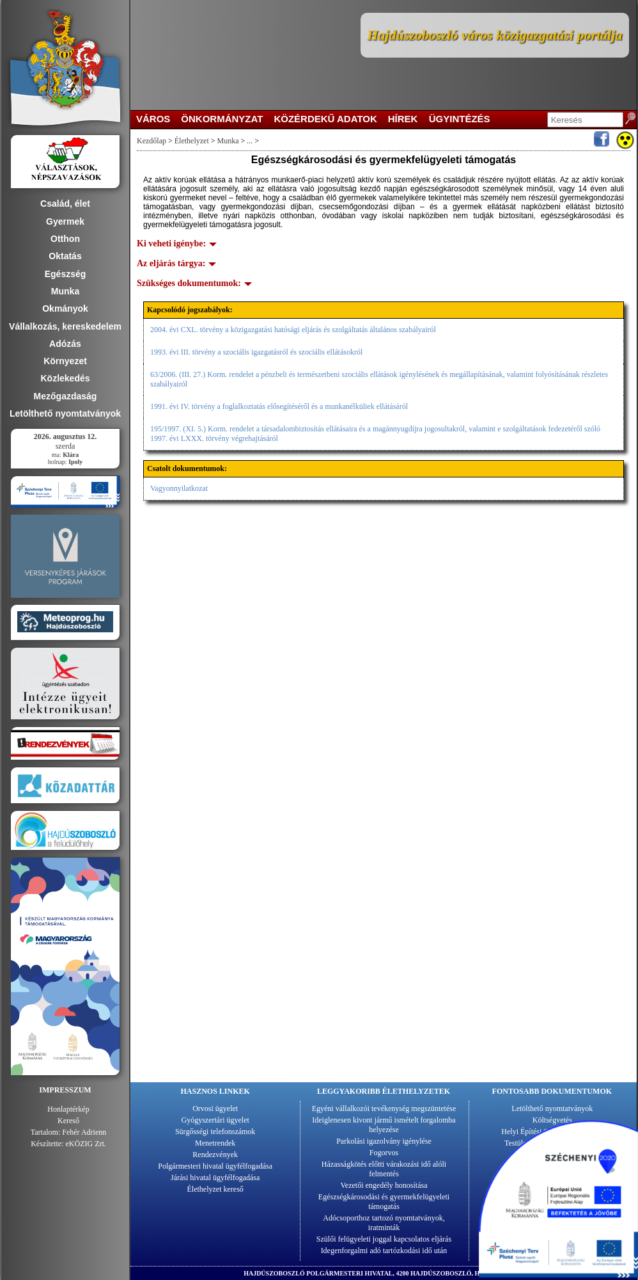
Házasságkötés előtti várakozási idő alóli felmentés (384, 1169)
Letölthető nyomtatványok (552, 1108)
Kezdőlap (151, 140)
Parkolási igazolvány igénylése (384, 1141)
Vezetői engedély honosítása (384, 1185)
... (250, 140)
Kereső (68, 1120)
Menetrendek (215, 1143)
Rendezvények (215, 1154)
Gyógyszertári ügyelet (215, 1120)
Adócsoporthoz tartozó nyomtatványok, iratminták (383, 1222)
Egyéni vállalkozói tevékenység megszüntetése (384, 1108)
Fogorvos (384, 1152)
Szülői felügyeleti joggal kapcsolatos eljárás (383, 1239)
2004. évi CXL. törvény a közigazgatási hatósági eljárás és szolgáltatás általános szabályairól (293, 329)
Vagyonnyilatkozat (179, 488)
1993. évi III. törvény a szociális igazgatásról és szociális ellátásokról (256, 352)
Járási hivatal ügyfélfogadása (215, 1177)
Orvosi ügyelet (215, 1108)
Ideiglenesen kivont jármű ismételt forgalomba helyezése (383, 1125)
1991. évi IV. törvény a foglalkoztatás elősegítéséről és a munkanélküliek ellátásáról (279, 406)
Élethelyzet (192, 140)
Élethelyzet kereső (215, 1189)
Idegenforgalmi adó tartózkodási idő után (384, 1250)
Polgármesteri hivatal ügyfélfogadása (215, 1166)
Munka (228, 140)
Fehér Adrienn (84, 1132)
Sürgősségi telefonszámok (215, 1131)
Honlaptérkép (68, 1109)
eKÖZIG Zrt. (86, 1143)
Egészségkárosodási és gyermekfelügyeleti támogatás (383, 1201)
